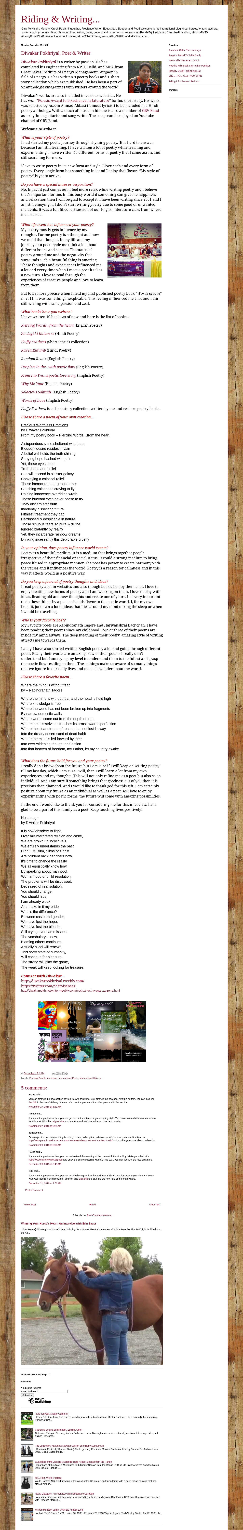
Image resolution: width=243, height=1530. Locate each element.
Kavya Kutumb (33, 350)
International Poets (68, 1078)
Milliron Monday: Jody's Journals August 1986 (59, 1509)
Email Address (29, 1391)
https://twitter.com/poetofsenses (48, 985)
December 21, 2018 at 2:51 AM (45, 1183)
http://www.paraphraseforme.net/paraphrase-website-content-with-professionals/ (70, 1140)
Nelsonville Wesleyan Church (184, 60)
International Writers (90, 1078)
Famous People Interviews (43, 1078)
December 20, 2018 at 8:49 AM (45, 1164)
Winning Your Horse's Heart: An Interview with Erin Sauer (58, 1223)
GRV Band (150, 110)
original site (58, 1121)
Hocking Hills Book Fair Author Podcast (189, 65)
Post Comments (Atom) (99, 1215)
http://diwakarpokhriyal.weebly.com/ (52, 980)
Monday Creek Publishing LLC (185, 71)
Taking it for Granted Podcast (184, 81)
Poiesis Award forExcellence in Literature (73, 100)
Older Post (154, 1204)
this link (33, 1102)
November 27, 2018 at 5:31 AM (45, 1106)
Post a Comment (34, 1190)
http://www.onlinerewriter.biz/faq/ (46, 1159)
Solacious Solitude (36, 392)
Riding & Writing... (60, 19)
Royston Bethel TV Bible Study (185, 55)
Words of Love (33, 400)
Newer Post (30, 1204)
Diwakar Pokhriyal (38, 61)
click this (83, 1178)
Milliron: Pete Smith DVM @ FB (185, 76)
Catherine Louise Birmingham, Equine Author (58, 1429)
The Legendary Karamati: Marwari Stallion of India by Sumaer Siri (69, 1445)
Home (92, 1204)
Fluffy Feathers (33, 341)
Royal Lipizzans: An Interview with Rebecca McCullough (64, 1493)
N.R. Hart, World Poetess (48, 1477)
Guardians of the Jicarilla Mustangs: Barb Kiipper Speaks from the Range (73, 1461)
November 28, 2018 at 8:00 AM (45, 1145)
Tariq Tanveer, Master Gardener (51, 1413)
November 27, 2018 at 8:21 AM (45, 1126)
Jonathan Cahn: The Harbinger (185, 50)
